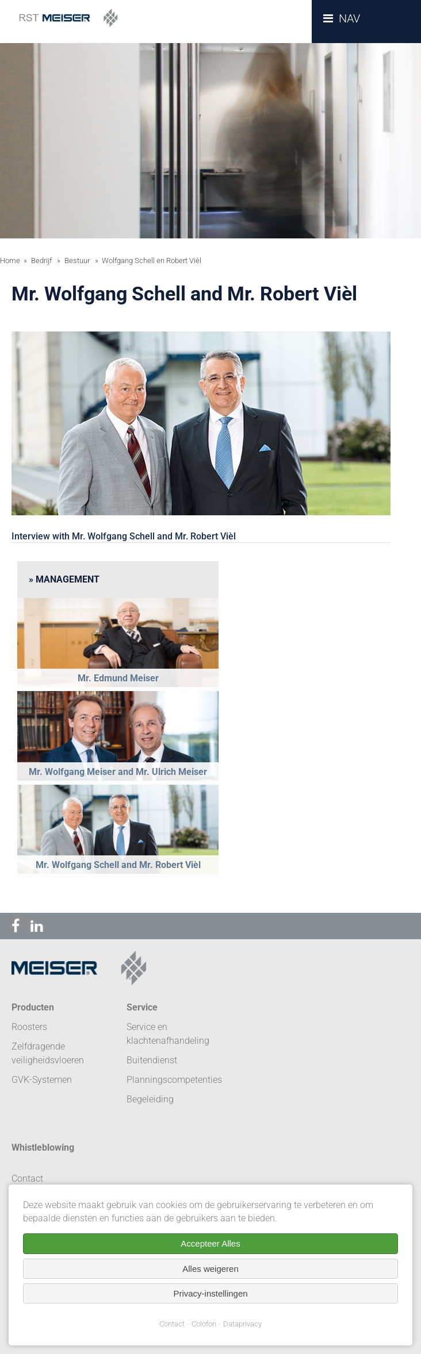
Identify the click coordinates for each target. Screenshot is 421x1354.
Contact (172, 1324)
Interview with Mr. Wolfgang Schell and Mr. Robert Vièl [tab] (124, 536)
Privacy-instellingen (210, 1293)
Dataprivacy (242, 1324)
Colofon (204, 1324)
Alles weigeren (210, 1269)
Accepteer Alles (210, 1243)
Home (10, 260)
